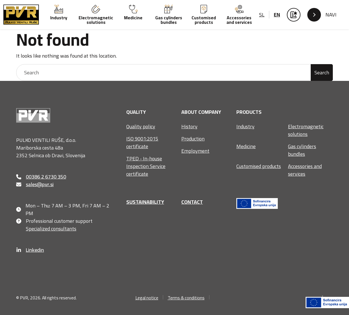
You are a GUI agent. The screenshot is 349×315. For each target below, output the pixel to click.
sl (261, 14)
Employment (195, 151)
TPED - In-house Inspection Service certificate (145, 166)
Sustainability (145, 202)
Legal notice (146, 297)
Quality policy (140, 126)
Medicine (246, 146)
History (189, 126)
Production (193, 138)
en (277, 14)
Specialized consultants (46, 228)
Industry (245, 126)
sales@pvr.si (35, 184)
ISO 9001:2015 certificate (142, 142)
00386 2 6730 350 (41, 176)
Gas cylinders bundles (302, 150)
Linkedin (30, 250)
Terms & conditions (186, 297)
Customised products (258, 166)
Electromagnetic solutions (305, 130)
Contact (192, 202)
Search (321, 72)
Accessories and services (305, 169)
